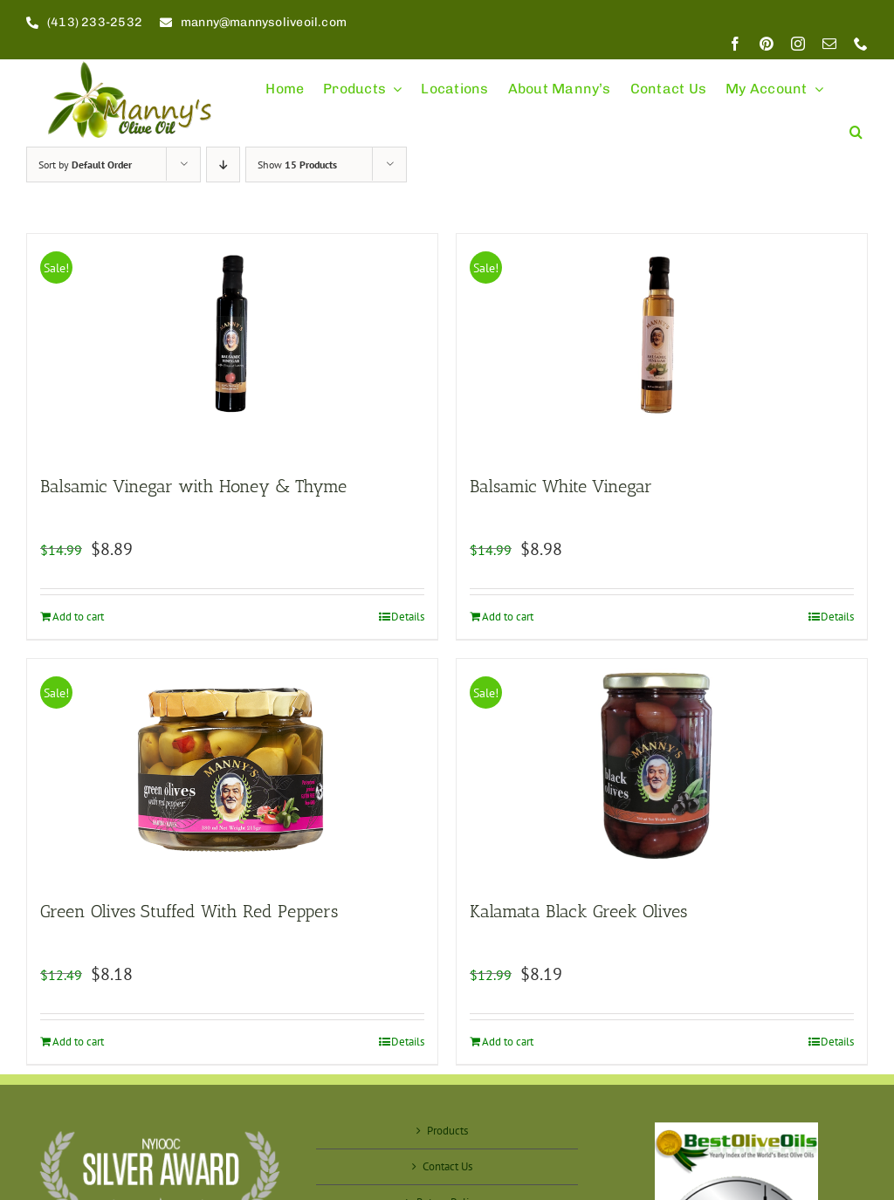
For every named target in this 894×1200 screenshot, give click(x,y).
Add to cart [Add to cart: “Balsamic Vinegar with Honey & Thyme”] (78, 616)
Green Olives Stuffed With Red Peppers (189, 911)
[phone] (861, 44)
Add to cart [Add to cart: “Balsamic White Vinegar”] (507, 616)
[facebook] (735, 44)
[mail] (829, 44)
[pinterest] (767, 44)
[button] (856, 124)
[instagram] (798, 44)
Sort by (85, 164)
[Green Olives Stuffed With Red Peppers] (232, 770)
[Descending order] (223, 164)
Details (407, 616)
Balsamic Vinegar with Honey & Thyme (193, 486)
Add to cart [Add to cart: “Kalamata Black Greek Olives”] (507, 1041)
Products (447, 1130)
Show (297, 164)
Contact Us (447, 1166)
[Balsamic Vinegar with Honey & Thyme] (232, 345)
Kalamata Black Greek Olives (578, 911)
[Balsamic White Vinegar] (662, 345)
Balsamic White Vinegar (561, 486)
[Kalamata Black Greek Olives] (662, 770)
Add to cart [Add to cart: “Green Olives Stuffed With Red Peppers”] (78, 1041)
